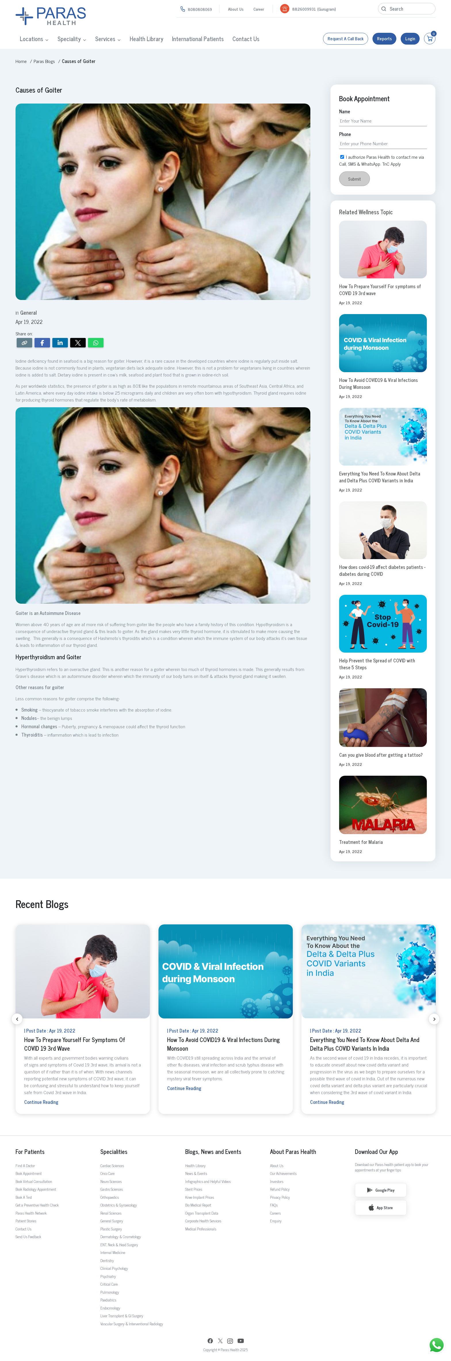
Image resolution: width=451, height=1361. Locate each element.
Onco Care (107, 1173)
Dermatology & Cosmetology (120, 1237)
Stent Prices (193, 1189)
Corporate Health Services (203, 1221)
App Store (381, 1207)
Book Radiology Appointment (36, 1189)
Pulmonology (109, 1292)
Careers (275, 1213)
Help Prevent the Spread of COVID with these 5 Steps (377, 664)
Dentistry (107, 1260)
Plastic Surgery (111, 1229)
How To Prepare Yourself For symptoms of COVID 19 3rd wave (380, 290)
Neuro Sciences (111, 1181)
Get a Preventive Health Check (37, 1205)
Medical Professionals (200, 1229)
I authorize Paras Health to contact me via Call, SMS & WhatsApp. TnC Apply (381, 160)
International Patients (198, 38)
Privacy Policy (280, 1197)
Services (105, 38)
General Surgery (111, 1221)
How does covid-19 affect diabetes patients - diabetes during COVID (382, 570)
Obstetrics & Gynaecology (118, 1205)
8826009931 (304, 9)
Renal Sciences (110, 1213)
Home (21, 61)
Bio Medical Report (198, 1205)
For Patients (30, 1151)
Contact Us (245, 38)
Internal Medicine (112, 1252)
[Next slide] (434, 1019)
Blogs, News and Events (213, 1151)
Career (258, 8)
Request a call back (346, 38)
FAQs (274, 1205)
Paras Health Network (31, 1213)
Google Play (380, 1190)
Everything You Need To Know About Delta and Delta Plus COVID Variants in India (379, 477)
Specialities (113, 1151)
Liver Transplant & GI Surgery (121, 1316)
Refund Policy (280, 1189)
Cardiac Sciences (112, 1166)
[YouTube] (240, 1341)
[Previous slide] (17, 1019)
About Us (236, 8)
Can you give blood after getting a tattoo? (381, 754)
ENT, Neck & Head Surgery (119, 1245)
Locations (31, 38)
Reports (384, 38)
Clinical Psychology (114, 1268)
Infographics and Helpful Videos (208, 1181)
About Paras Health (293, 1151)
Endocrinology (110, 1308)
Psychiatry (108, 1276)
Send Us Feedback (28, 1237)
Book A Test (24, 1197)
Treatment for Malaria (361, 841)
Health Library (146, 38)
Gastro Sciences (111, 1189)
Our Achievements (283, 1173)
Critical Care (109, 1284)
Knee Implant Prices (199, 1197)
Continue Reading (41, 1102)
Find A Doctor (25, 1166)
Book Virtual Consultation (34, 1181)
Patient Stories (26, 1221)
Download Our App (376, 1151)
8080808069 (200, 9)
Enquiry (276, 1221)
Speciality (69, 38)
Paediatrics (108, 1300)
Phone (345, 134)
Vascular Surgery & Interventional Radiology (131, 1324)
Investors (276, 1181)
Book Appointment (29, 1173)
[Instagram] (230, 1341)
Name (344, 111)
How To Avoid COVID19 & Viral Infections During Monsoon (378, 383)
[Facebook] (210, 1341)
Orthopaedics (109, 1197)
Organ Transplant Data (201, 1213)
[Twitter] (220, 1342)
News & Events (196, 1173)
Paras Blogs (44, 61)
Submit (354, 178)
